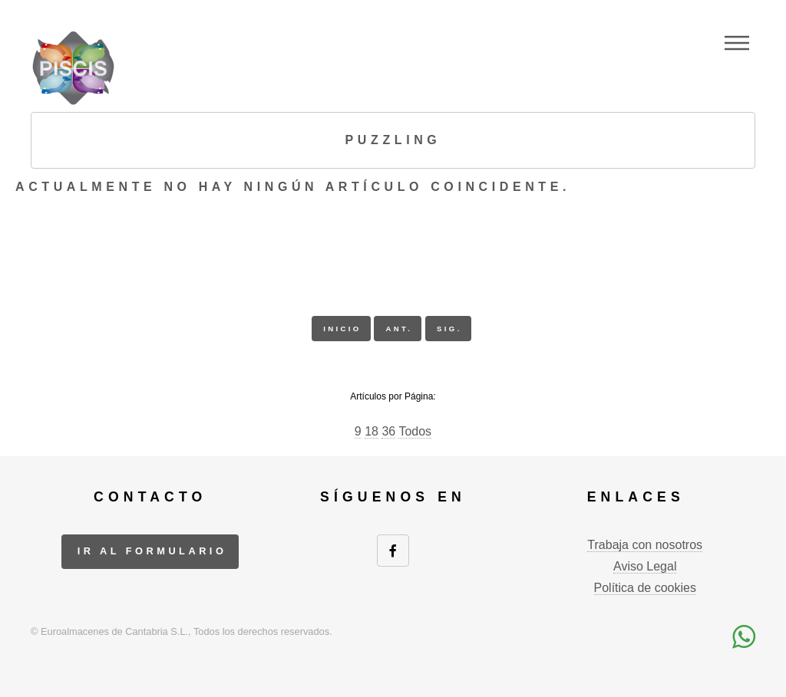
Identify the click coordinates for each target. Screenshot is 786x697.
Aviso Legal (644, 566)
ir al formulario (152, 551)
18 (371, 431)
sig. (449, 328)
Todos (414, 431)
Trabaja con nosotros (644, 544)
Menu (736, 43)
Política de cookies (645, 587)
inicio (342, 328)
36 (388, 431)
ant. (398, 328)
